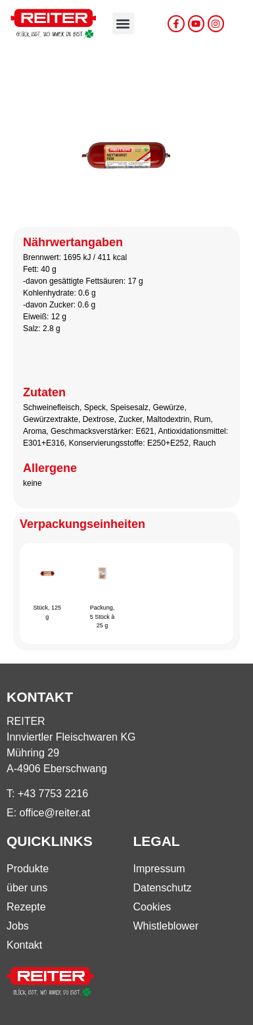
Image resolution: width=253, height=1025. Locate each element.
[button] (123, 23)
